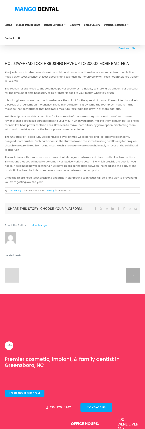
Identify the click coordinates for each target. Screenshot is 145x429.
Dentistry (50, 190)
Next (135, 48)
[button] (19, 38)
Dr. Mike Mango (15, 190)
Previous (123, 48)
